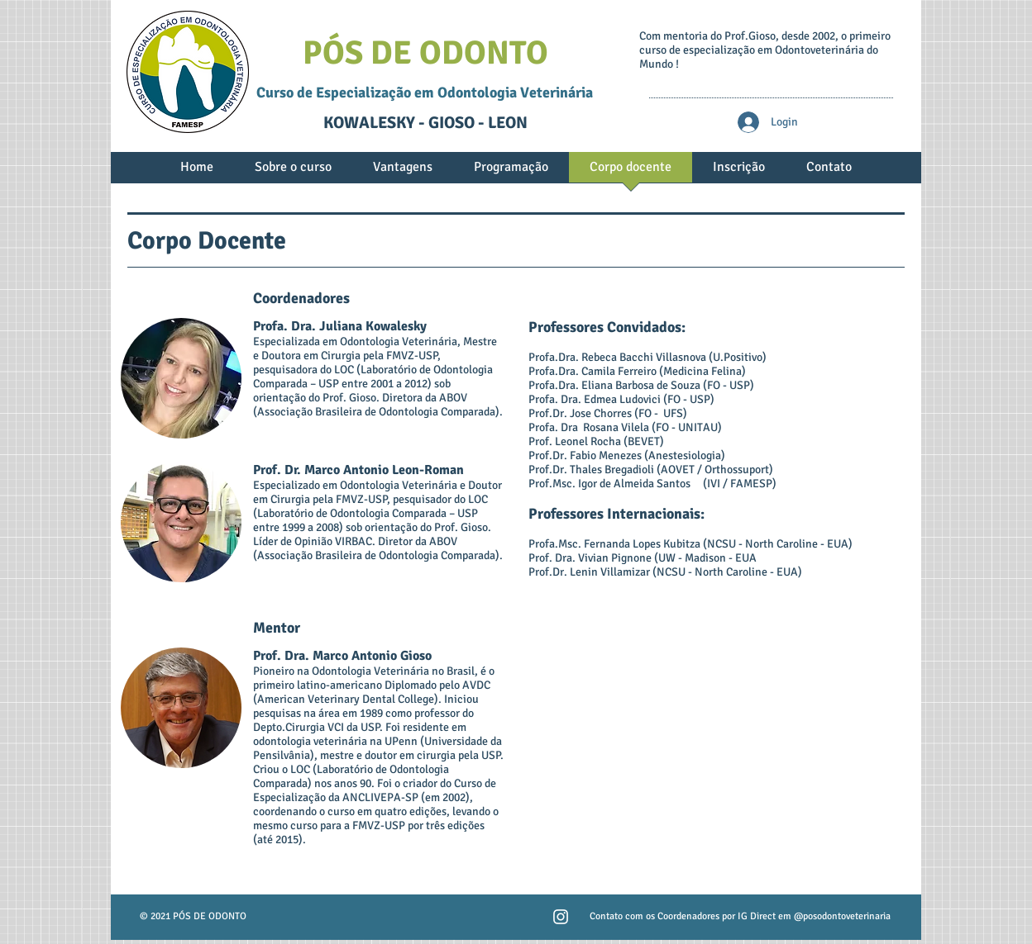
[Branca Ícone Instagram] (561, 917)
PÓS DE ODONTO (425, 53)
